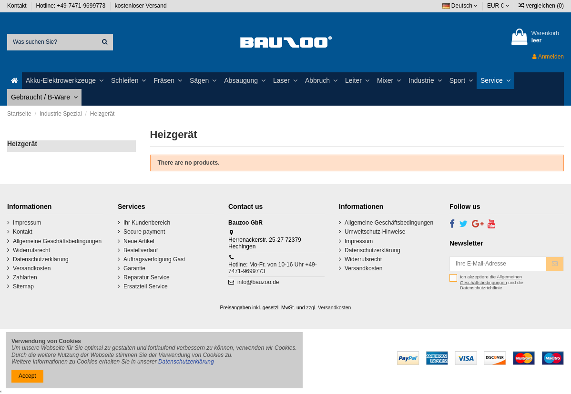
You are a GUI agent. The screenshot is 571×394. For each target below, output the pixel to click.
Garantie (134, 268)
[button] (64, 80)
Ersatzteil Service (145, 286)
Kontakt (17, 5)
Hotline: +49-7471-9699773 (71, 5)
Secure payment (144, 231)
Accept (27, 376)
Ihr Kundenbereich (146, 222)
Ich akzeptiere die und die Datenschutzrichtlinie (491, 282)
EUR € (498, 5)
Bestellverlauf (140, 250)
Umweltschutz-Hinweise (375, 231)
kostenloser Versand (141, 5)
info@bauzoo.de (258, 282)
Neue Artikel (138, 241)
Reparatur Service (146, 277)
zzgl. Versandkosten (328, 307)
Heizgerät (22, 144)
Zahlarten (25, 277)
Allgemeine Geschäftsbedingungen (57, 241)
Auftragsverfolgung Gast (154, 259)
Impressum (27, 222)
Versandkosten (32, 268)
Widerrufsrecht (31, 250)
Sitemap (23, 286)
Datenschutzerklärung (41, 259)
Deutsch (460, 5)
